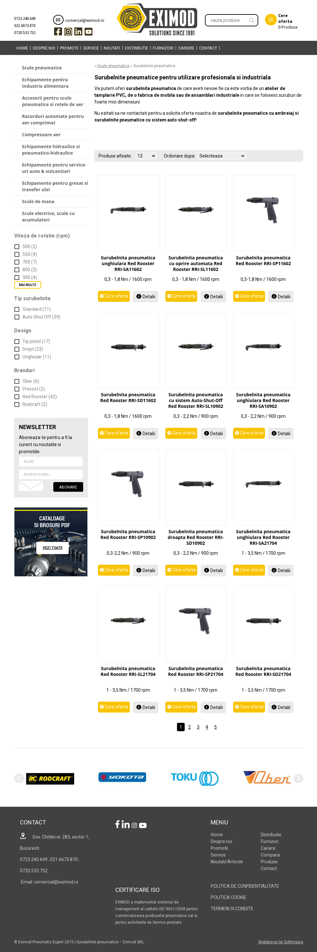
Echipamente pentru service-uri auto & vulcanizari (54, 168)
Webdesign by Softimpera (280, 942)
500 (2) (29, 246)
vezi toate (52, 548)
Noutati (112, 48)
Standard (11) (36, 309)
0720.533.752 (24, 32)
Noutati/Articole (227, 861)
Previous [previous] (18, 778)
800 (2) (29, 269)
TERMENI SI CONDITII (232, 908)
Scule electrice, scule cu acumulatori (48, 216)
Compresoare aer (41, 134)
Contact (208, 48)
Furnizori (163, 48)
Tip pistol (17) (36, 341)
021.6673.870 (24, 25)
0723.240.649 (24, 18)
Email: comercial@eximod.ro (49, 882)
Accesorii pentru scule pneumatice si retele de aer (53, 101)
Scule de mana (38, 201)
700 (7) (29, 262)
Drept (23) (32, 349)
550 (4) (29, 254)
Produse (281, 21)
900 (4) (29, 277)
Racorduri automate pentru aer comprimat (53, 119)
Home (22, 48)
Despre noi (44, 48)
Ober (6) (30, 381)
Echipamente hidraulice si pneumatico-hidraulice (51, 149)
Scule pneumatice (42, 68)
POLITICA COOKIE (228, 897)
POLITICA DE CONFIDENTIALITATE (245, 886)
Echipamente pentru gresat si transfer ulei (55, 186)
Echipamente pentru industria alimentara (45, 82)
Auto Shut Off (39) (41, 316)
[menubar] (117, 48)
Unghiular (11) (36, 356)
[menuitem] (22, 48)
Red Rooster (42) (39, 396)
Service (91, 48)
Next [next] (298, 778)
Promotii (69, 48)
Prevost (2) (33, 388)
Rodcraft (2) (34, 404)
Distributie (136, 48)
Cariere (186, 48)
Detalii (149, 296)
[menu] (51, 144)
